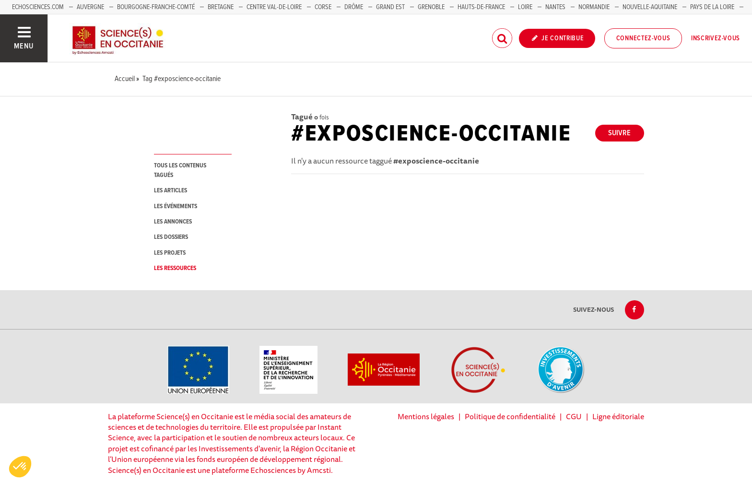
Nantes (555, 7)
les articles (170, 191)
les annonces (173, 222)
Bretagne (221, 7)
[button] (20, 466)
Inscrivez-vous (715, 38)
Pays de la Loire (712, 7)
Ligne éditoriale (618, 416)
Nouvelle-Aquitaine (650, 7)
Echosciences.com (38, 7)
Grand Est (390, 7)
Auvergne (90, 7)
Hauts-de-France (481, 7)
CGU (574, 416)
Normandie (594, 7)
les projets (170, 253)
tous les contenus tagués (180, 170)
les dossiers (171, 237)
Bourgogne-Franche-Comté (156, 7)
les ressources (175, 268)
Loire (525, 7)
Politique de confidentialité (510, 416)
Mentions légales (426, 416)
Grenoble (432, 7)
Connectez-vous (643, 38)
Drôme (353, 7)
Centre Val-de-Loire (274, 7)
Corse (323, 7)
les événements (175, 206)
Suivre (619, 133)
